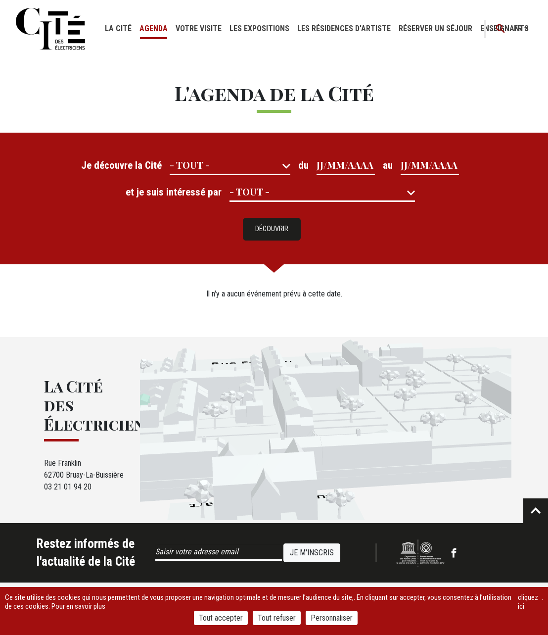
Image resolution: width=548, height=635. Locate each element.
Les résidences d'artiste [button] (344, 28)
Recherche (501, 29)
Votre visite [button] (199, 28)
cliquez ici (528, 602)
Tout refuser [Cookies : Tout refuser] (277, 618)
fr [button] (518, 28)
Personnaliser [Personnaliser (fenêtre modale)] (332, 618)
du (303, 165)
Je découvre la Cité (121, 165)
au (388, 165)
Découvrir (271, 229)
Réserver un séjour (435, 28)
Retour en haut (535, 510)
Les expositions (259, 28)
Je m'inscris (312, 552)
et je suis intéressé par (174, 192)
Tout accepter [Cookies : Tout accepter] (221, 618)
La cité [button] (118, 28)
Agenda (153, 28)
